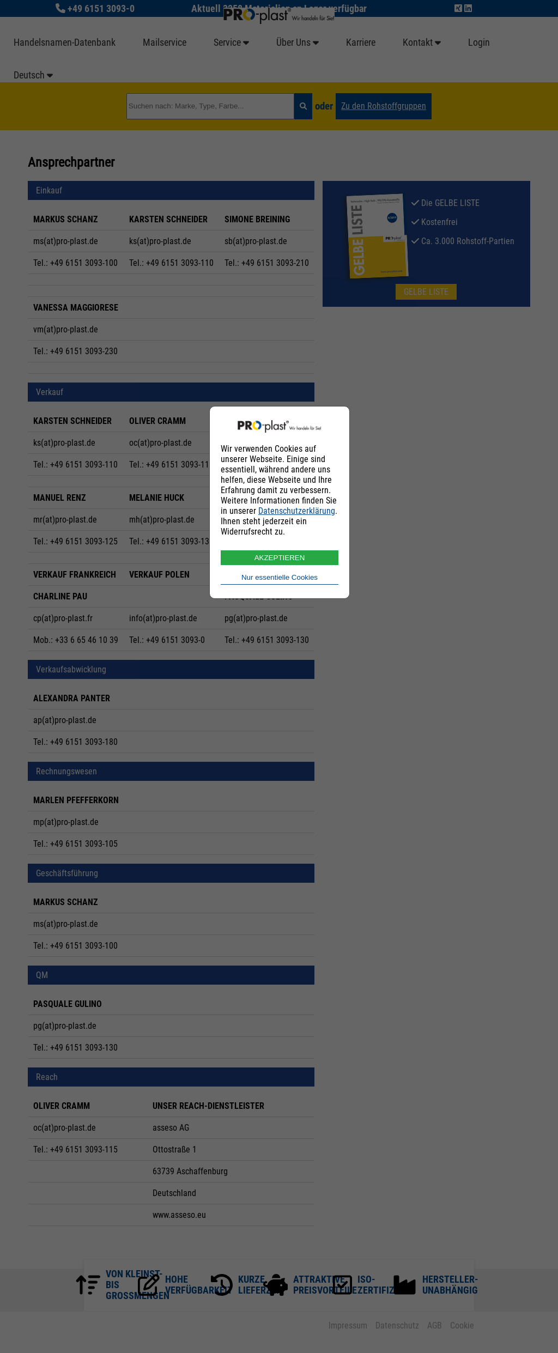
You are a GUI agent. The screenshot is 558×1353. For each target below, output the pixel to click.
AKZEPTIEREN (279, 558)
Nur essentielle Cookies (279, 577)
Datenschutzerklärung (296, 511)
